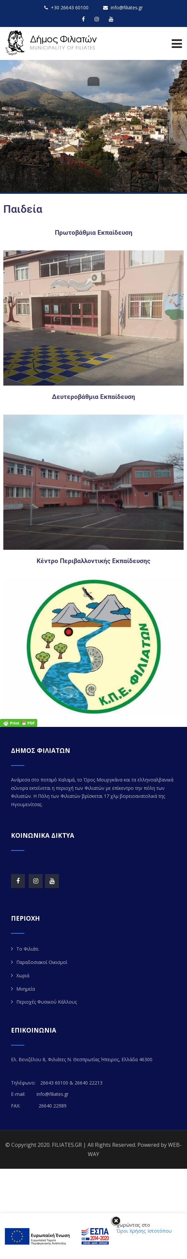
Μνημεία (25, 989)
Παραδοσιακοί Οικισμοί (41, 962)
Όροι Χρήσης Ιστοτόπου (144, 1230)
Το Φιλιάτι (27, 949)
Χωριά (22, 975)
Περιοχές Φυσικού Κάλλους (46, 1002)
